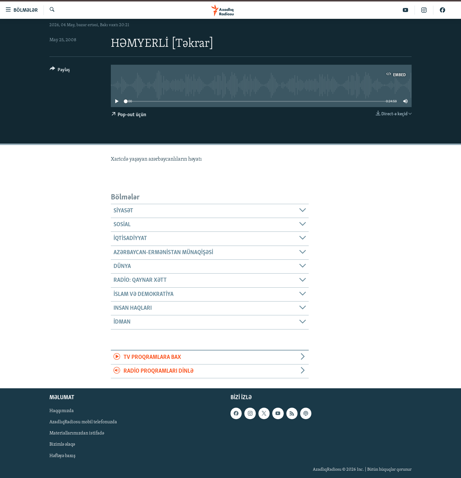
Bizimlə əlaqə (62, 444)
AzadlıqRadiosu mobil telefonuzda (83, 422)
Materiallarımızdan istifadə (76, 433)
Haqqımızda (61, 411)
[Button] (60, 71)
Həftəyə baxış (62, 456)
